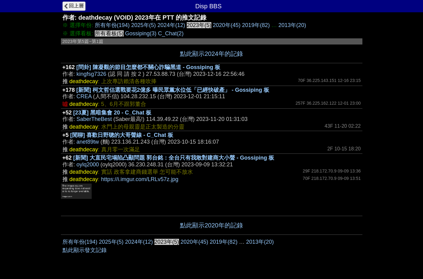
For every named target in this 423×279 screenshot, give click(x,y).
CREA (84, 96)
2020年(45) (227, 25)
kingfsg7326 (91, 74)
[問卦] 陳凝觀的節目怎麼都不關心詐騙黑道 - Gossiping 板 (148, 67)
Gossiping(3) (141, 33)
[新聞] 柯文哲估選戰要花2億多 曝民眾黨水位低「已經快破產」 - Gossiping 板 (172, 90)
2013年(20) (292, 25)
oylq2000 (88, 164)
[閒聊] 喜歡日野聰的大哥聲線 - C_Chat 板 (121, 135)
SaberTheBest (94, 119)
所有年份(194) (112, 25)
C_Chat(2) (171, 33)
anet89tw (88, 142)
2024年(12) (171, 25)
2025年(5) (143, 25)
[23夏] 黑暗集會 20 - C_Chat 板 (112, 113)
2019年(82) (256, 25)
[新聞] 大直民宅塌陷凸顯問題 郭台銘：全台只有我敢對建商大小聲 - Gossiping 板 (173, 158)
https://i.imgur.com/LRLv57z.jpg (139, 179)
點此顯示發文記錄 (84, 250)
